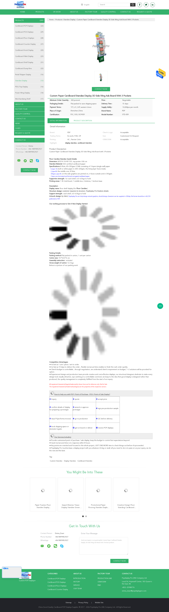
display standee (70, 461)
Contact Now (101, 89)
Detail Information (58, 121)
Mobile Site (99, 602)
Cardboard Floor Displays (29, 38)
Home (22, 12)
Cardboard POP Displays (29, 26)
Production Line (105, 578)
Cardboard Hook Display (29, 50)
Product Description (83, 121)
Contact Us (125, 12)
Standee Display (29, 81)
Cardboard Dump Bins (29, 68)
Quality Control (108, 12)
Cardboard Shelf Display (29, 62)
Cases (17, 128)
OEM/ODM (102, 582)
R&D (99, 585)
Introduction (79, 578)
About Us (74, 12)
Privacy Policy (83, 602)
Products (40, 12)
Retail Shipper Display (29, 74)
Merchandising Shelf (29, 99)
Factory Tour (91, 12)
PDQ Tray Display (29, 87)
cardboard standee (84, 461)
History (76, 582)
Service (76, 585)
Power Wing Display (29, 93)
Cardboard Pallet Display (29, 56)
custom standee (56, 461)
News (17, 123)
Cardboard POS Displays (29, 32)
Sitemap (68, 602)
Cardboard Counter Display (29, 44)
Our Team (77, 588)
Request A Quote (144, 12)
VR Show (57, 12)
